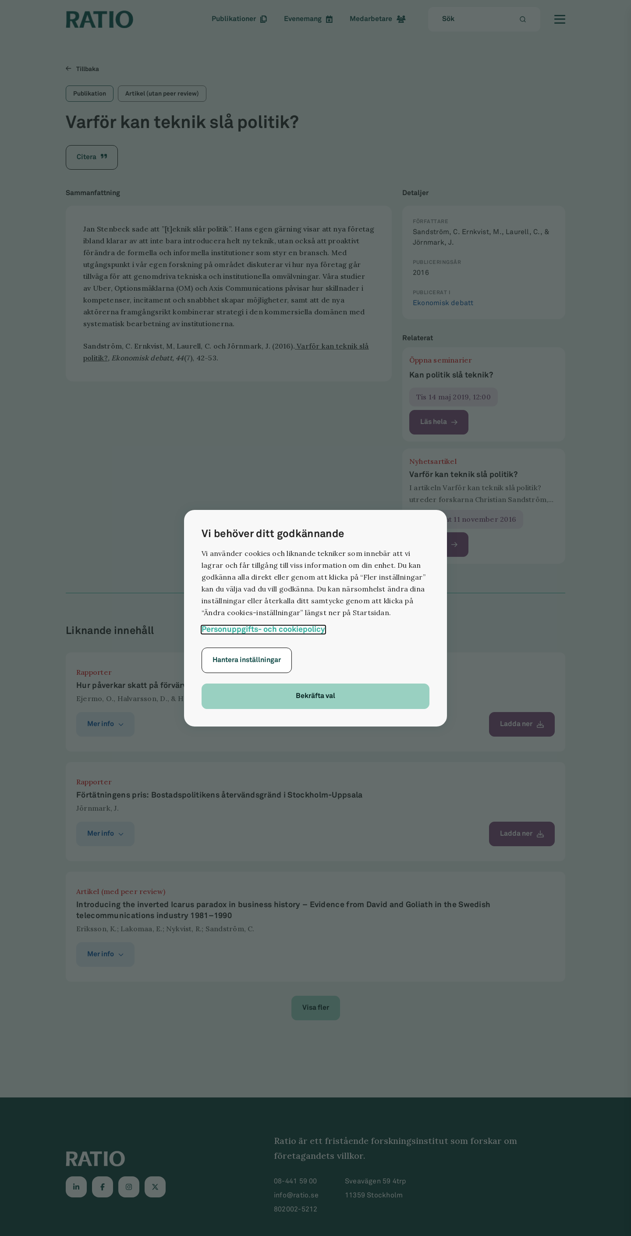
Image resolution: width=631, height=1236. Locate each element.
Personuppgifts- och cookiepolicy (263, 629)
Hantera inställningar (247, 660)
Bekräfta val (315, 696)
